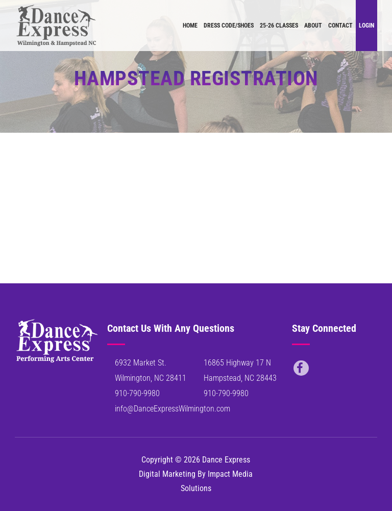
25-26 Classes (279, 25)
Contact (340, 25)
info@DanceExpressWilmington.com (172, 408)
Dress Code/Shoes (229, 25)
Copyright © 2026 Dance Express (195, 460)
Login (366, 25)
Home (190, 25)
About (313, 25)
